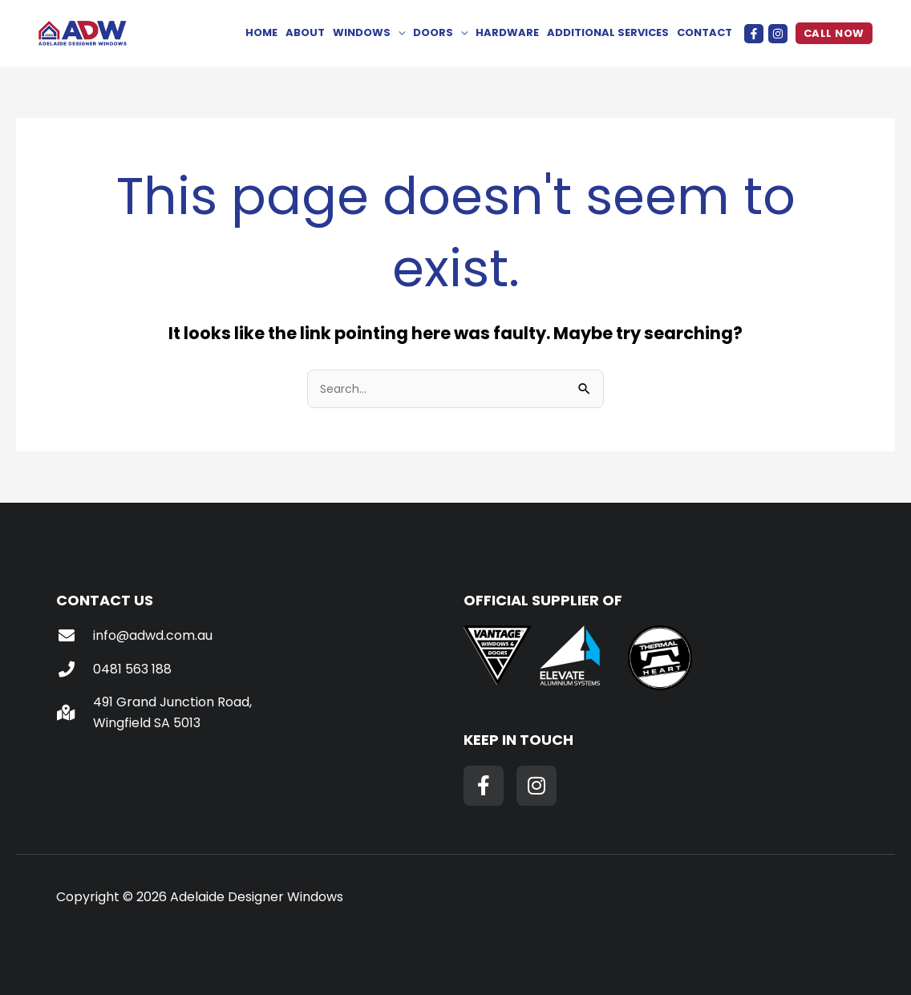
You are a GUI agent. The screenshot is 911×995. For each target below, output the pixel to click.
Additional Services (608, 32)
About (305, 32)
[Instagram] (778, 33)
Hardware (507, 32)
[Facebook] (753, 33)
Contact (704, 32)
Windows (362, 32)
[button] (834, 33)
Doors (433, 32)
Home (261, 32)
